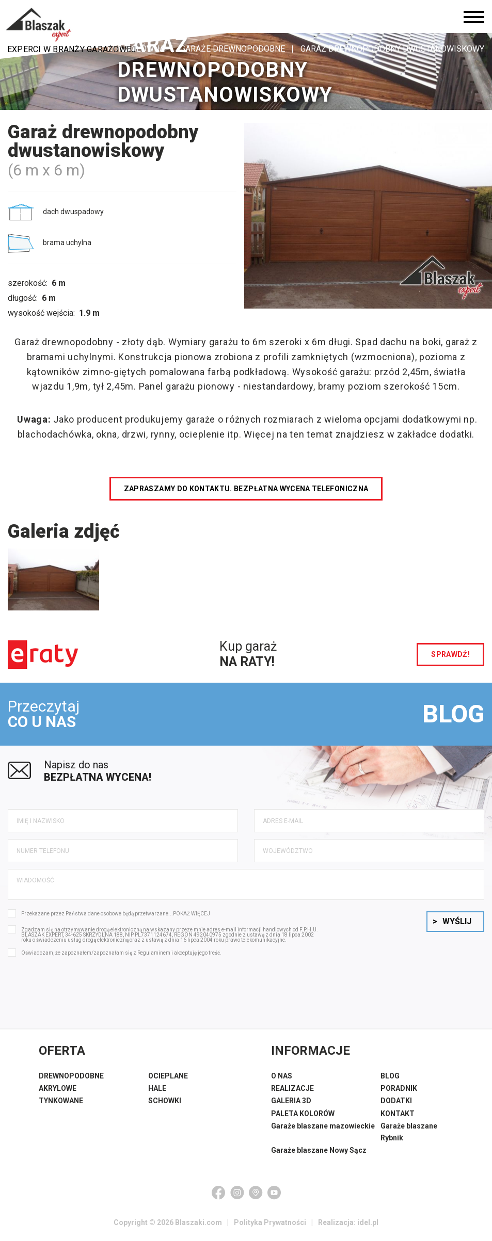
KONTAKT (397, 1113)
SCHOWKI (164, 1101)
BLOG (453, 714)
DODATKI (396, 1101)
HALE (157, 1088)
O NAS (281, 1076)
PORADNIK (398, 1088)
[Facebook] (218, 1192)
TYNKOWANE (61, 1101)
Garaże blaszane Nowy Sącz (319, 1150)
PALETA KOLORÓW (303, 1113)
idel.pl (367, 1222)
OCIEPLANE (168, 1076)
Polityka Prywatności (270, 1222)
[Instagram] (237, 1192)
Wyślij (452, 921)
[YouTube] (274, 1192)
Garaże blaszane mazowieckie (323, 1126)
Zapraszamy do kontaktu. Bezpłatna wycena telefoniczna (246, 489)
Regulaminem (153, 953)
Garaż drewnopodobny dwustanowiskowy (392, 49)
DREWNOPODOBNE (71, 1076)
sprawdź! (450, 654)
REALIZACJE (292, 1088)
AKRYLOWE (57, 1088)
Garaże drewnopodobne (232, 49)
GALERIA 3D (291, 1101)
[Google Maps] (255, 1192)
